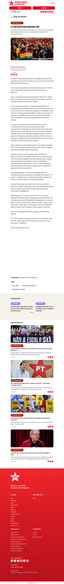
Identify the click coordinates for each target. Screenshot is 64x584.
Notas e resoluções (18, 486)
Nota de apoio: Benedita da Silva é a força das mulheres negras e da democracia (22, 309)
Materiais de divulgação (20, 488)
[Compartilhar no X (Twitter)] (14, 74)
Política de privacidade (17, 567)
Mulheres (15, 303)
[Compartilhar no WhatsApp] (16, 74)
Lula (12, 498)
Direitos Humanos (15, 514)
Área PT (20, 8)
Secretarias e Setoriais (17, 548)
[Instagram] (44, 12)
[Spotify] (52, 12)
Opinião (13, 518)
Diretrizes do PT (38, 495)
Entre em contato (37, 537)
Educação (13, 512)
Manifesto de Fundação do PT (19, 539)
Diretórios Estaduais (16, 550)
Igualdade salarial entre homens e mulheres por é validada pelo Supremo (47, 309)
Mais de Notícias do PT (17, 323)
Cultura (13, 516)
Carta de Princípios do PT (17, 537)
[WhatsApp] (50, 12)
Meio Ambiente (15, 523)
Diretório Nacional (15, 546)
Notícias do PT (17, 345)
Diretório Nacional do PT (29, 285)
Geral (34, 498)
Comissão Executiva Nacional (18, 544)
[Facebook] (41, 12)
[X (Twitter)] (46, 12)
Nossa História (14, 532)
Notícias (13, 495)
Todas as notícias (18, 16)
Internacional (14, 505)
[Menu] (53, 3)
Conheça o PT (15, 529)
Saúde (12, 507)
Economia (13, 500)
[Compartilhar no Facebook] (11, 74)
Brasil (12, 502)
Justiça (12, 521)
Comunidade (37, 529)
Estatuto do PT (15, 534)
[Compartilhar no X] (50, 357)
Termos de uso (14, 565)
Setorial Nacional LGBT (18, 289)
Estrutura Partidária (16, 541)
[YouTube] (48, 12)
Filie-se (44, 8)
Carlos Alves (15, 285)
